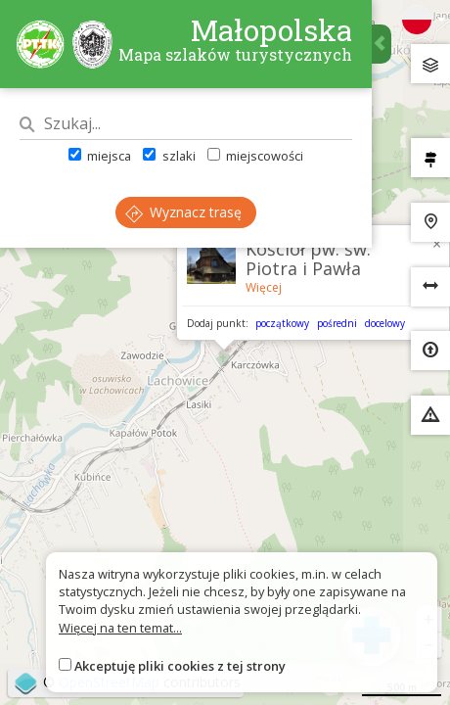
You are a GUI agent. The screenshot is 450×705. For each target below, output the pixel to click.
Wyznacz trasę (183, 212)
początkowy (282, 323)
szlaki (169, 155)
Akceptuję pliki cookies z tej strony (180, 666)
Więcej (264, 287)
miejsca (99, 155)
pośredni (337, 323)
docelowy (385, 323)
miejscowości (255, 155)
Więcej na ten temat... (120, 627)
